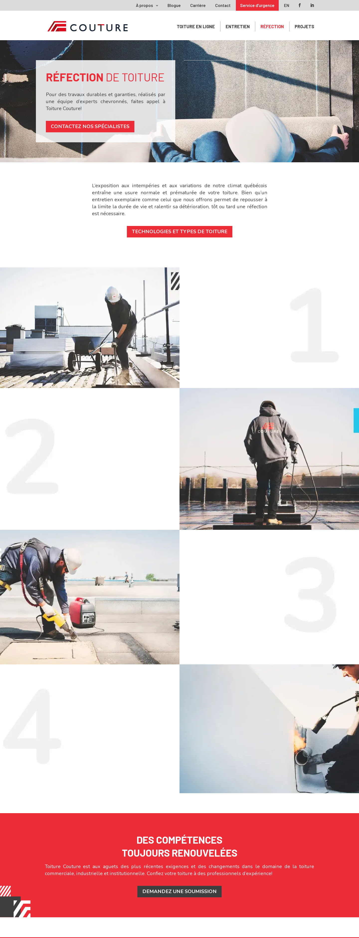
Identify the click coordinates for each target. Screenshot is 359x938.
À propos (144, 5)
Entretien (238, 26)
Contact (223, 5)
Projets (304, 26)
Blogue (174, 5)
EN (286, 5)
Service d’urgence (257, 5)
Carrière (198, 5)
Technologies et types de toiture (179, 231)
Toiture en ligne (196, 26)
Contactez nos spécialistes (90, 126)
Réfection (272, 26)
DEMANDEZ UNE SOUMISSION (179, 891)
